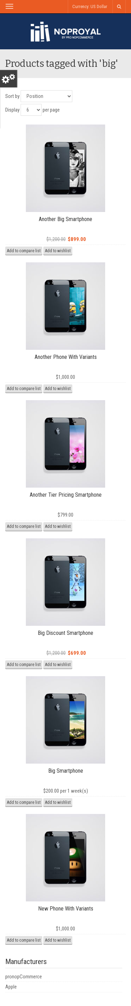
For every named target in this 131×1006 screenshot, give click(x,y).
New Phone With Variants (65, 908)
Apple (11, 987)
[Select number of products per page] (31, 110)
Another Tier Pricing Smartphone (66, 494)
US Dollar (98, 6)
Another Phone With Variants (66, 357)
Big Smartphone (65, 770)
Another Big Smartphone (65, 219)
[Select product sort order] (46, 96)
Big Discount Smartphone (65, 633)
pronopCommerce (23, 976)
